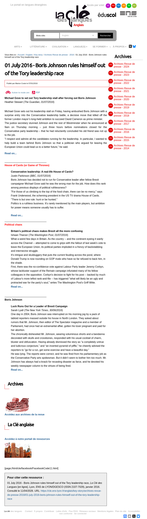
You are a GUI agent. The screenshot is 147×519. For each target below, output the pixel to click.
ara (118, 5)
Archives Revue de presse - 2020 (124, 98)
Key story (38, 55)
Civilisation (59, 46)
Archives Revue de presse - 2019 (124, 106)
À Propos (119, 46)
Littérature (37, 46)
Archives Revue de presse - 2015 (124, 138)
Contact (28, 511)
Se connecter (80, 513)
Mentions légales (105, 511)
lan (134, 5)
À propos (38, 511)
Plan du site (120, 511)
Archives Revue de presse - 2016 (59, 55)
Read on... (17, 215)
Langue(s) (79, 46)
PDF (38, 92)
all (108, 5)
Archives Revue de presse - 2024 (124, 65)
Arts (17, 46)
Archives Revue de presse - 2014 (124, 147)
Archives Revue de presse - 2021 (124, 89)
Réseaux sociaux (87, 511)
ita (129, 5)
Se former (99, 46)
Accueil (21, 55)
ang (113, 5)
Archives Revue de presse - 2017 (124, 122)
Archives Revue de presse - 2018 (124, 114)
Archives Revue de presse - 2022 (124, 81)
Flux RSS (73, 511)
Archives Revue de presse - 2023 (124, 73)
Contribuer (49, 511)
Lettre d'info (61, 511)
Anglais (29, 55)
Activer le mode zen (17, 92)
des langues (13, 511)
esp (123, 5)
